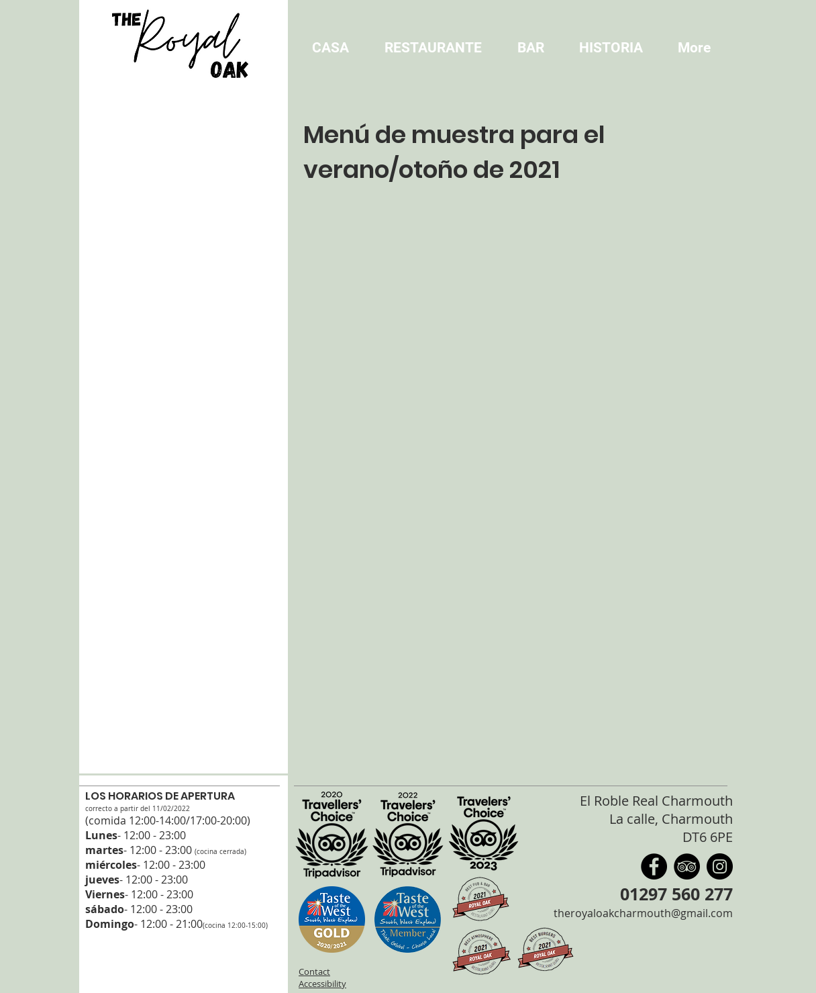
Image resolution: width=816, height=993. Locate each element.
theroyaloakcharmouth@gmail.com (643, 913)
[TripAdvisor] (687, 866)
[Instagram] (720, 866)
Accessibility (322, 984)
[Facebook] (654, 866)
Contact (314, 971)
